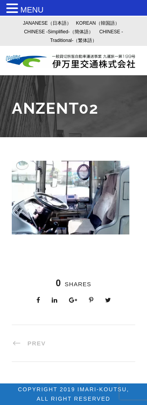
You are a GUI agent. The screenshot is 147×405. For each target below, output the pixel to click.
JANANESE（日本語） (47, 23)
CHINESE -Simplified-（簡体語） (58, 32)
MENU (32, 9)
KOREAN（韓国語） (98, 23)
